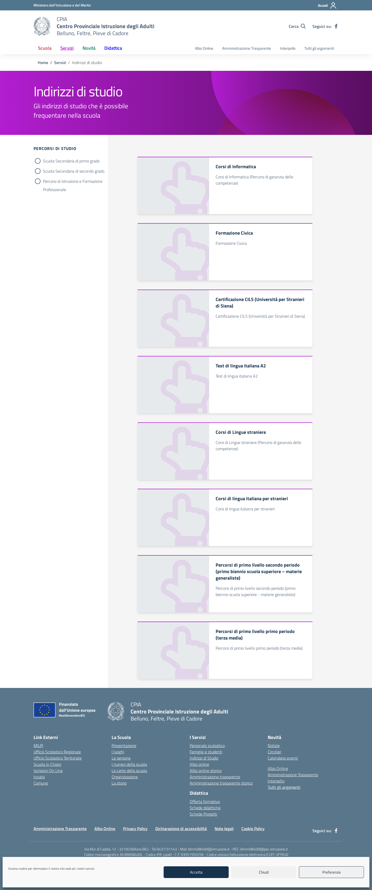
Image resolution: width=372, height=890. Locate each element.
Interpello (288, 48)
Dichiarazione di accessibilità (181, 828)
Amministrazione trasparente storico (221, 783)
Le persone (121, 758)
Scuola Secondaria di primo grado (71, 161)
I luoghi (118, 752)
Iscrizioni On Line (48, 770)
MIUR (38, 745)
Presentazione (124, 745)
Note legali (224, 828)
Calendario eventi (283, 758)
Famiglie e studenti (206, 752)
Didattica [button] (113, 48)
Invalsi (39, 777)
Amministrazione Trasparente (246, 48)
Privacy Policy (135, 828)
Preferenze (331, 872)
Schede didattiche (205, 808)
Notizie (274, 745)
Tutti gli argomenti (319, 48)
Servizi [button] (67, 48)
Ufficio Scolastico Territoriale (58, 758)
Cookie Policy (253, 828)
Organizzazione (125, 777)
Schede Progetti (203, 814)
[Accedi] (327, 5)
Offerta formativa (205, 801)
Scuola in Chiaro (47, 764)
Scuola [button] (45, 48)
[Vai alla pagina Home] (43, 62)
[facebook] (336, 26)
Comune (41, 783)
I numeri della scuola (129, 764)
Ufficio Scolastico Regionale (57, 752)
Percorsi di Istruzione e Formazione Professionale (72, 181)
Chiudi (264, 872)
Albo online (199, 764)
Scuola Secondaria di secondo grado (73, 171)
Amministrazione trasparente (215, 777)
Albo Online (204, 48)
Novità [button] (88, 48)
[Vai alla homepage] (42, 26)
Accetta (196, 872)
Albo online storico (206, 770)
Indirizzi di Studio (204, 758)
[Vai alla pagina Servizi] (60, 62)
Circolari (274, 752)
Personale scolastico (207, 745)
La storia (119, 783)
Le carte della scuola (129, 770)
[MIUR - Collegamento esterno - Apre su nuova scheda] (62, 5)
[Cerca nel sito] (297, 26)
